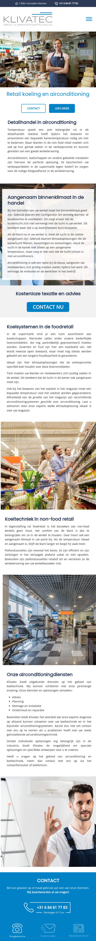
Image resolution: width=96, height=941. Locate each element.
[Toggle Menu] (89, 19)
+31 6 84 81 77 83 (68, 3)
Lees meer (62, 108)
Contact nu (48, 307)
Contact (33, 108)
